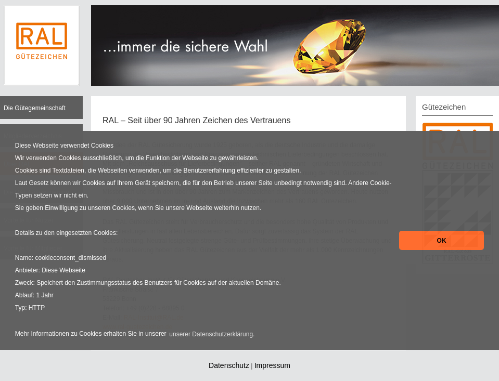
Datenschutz (229, 365)
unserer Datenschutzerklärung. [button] (211, 334)
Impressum (272, 365)
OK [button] (441, 240)
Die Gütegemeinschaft (35, 108)
